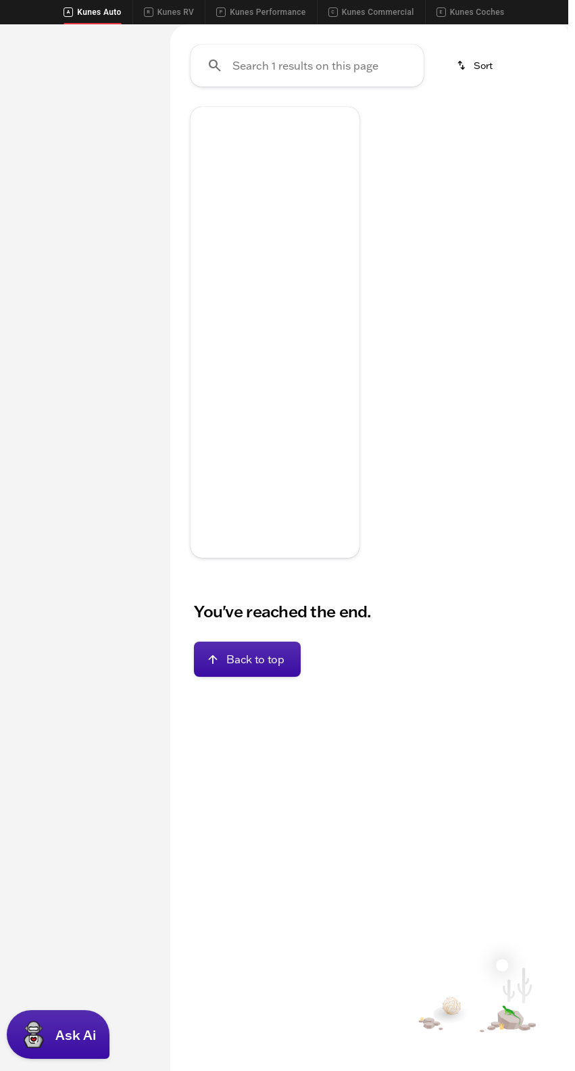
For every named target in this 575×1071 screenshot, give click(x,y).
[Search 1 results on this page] (307, 194)
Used (492, 125)
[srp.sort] (475, 194)
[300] (30, 210)
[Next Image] (342, 298)
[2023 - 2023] (44, 191)
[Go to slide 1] (232, 345)
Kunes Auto (92, 12)
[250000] (110, 365)
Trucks (263, 125)
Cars (325, 125)
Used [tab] (130, 124)
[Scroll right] (553, 125)
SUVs (198, 125)
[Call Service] (411, 35)
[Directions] (535, 35)
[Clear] (109, 418)
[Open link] (300, 428)
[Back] (120, 164)
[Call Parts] (475, 35)
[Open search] (537, 69)
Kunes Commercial (371, 12)
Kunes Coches (470, 12)
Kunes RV (169, 12)
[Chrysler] (107, 191)
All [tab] (82, 124)
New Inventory (408, 125)
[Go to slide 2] (253, 345)
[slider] (27, 296)
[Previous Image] (207, 298)
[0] (43, 365)
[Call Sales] (348, 35)
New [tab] (34, 124)
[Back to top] (247, 787)
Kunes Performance (260, 12)
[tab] (237, 477)
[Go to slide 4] (293, 345)
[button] (203, 298)
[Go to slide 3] (273, 345)
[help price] (211, 517)
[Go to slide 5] (313, 345)
